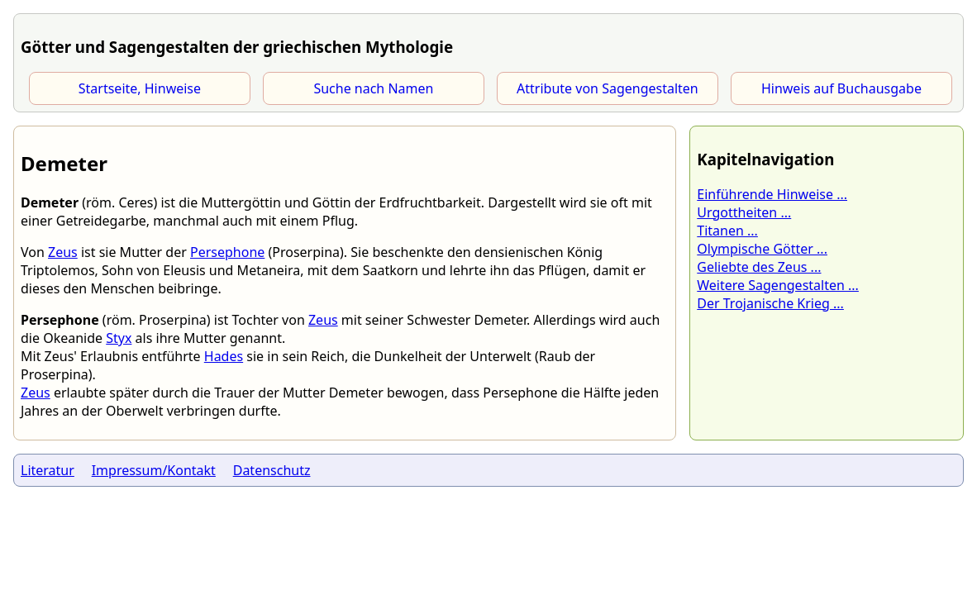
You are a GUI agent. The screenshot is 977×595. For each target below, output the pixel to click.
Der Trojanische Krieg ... (770, 303)
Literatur (47, 470)
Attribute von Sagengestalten (607, 88)
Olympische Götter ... (762, 249)
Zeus (63, 252)
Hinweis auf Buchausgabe (841, 88)
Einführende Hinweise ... (772, 194)
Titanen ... (727, 230)
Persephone (227, 252)
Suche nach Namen (373, 88)
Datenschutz (272, 470)
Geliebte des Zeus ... (759, 267)
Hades (223, 356)
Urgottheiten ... (744, 212)
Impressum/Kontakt (154, 470)
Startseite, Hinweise (140, 88)
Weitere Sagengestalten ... (778, 285)
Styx (118, 338)
